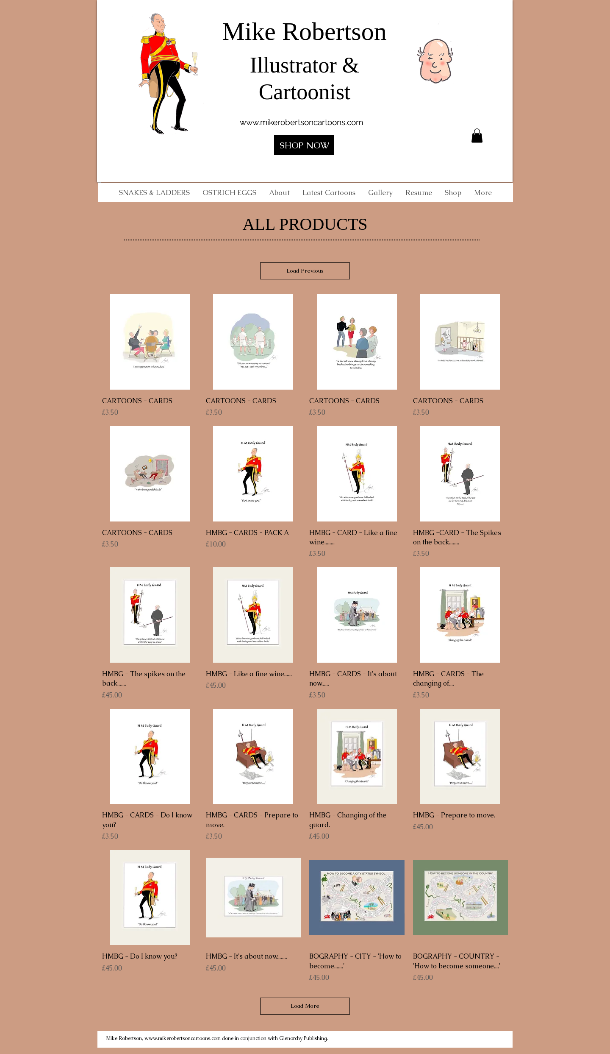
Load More (305, 1005)
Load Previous (305, 270)
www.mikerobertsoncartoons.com (301, 122)
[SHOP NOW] (304, 145)
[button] (477, 135)
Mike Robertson (304, 31)
